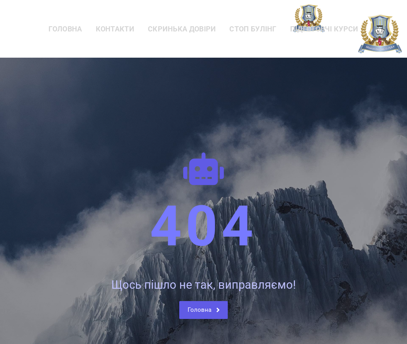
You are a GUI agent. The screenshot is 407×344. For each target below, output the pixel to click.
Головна (65, 29)
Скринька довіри (182, 29)
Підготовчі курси (324, 29)
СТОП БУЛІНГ (252, 29)
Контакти (115, 29)
